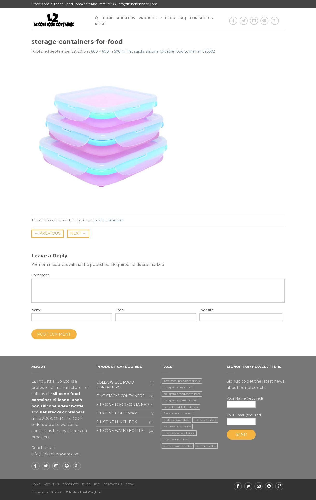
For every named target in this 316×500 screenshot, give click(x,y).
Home (108, 18)
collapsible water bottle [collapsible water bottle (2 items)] (180, 400)
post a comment (109, 220)
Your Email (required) (256, 419)
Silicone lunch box (116, 422)
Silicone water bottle (120, 430)
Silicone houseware (117, 413)
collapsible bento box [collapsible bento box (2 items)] (178, 387)
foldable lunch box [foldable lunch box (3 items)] (176, 420)
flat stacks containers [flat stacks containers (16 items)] (178, 413)
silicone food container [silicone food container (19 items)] (179, 433)
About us (126, 18)
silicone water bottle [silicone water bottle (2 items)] (178, 446)
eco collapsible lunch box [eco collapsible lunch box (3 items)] (181, 407)
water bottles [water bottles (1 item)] (206, 446)
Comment (40, 275)
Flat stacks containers (120, 396)
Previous (47, 233)
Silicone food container (122, 404)
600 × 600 (100, 51)
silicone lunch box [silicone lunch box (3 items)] (176, 439)
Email (120, 310)
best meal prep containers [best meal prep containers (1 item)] (182, 381)
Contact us (201, 18)
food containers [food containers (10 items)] (205, 420)
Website (206, 310)
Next (78, 233)
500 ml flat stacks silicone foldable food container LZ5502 (164, 51)
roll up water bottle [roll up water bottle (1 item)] (177, 426)
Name (36, 310)
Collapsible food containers (115, 384)
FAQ (182, 18)
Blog (170, 18)
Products (148, 18)
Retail (101, 24)
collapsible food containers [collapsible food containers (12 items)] (182, 394)
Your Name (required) (256, 402)
